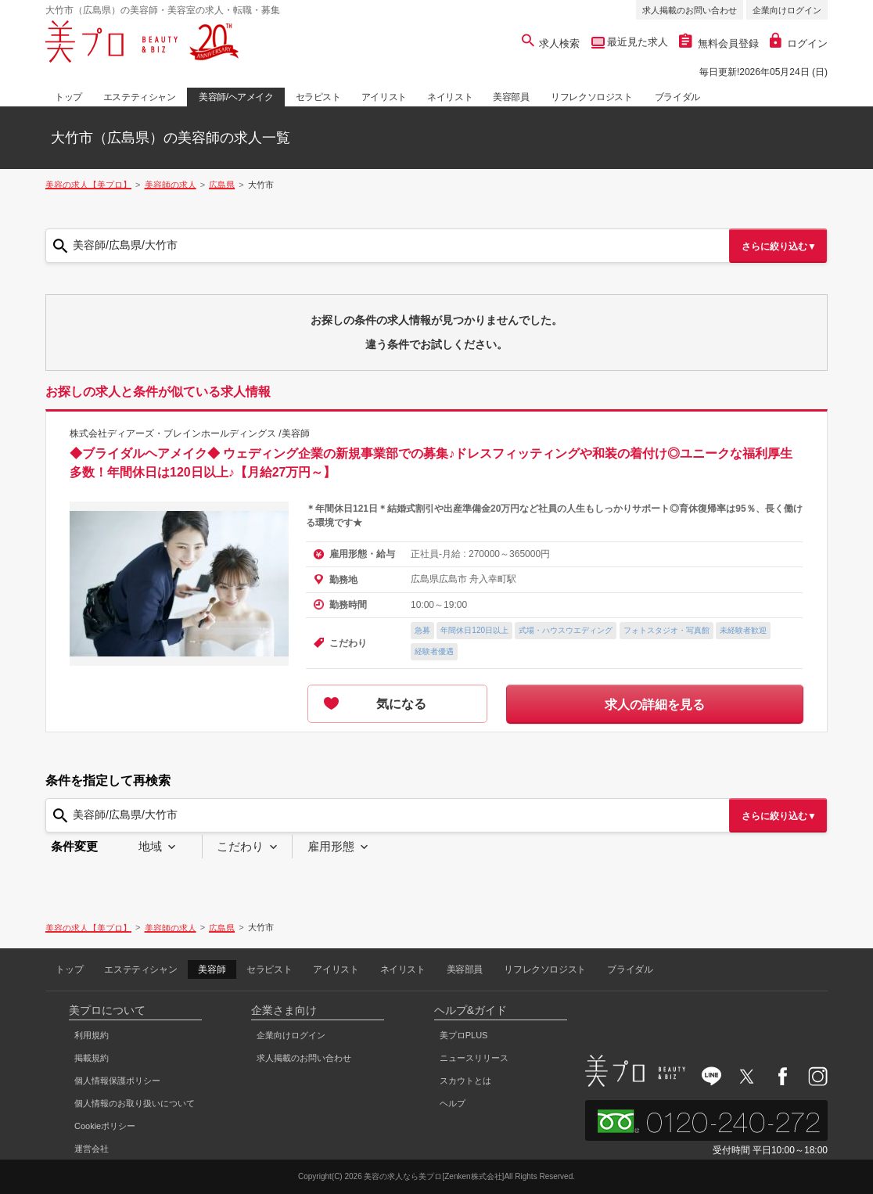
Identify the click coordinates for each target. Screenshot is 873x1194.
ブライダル (677, 97)
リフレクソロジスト (591, 97)
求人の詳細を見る (655, 704)
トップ (68, 97)
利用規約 (91, 1035)
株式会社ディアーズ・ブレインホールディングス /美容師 (190, 433)
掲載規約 (91, 1058)
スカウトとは (465, 1080)
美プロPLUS (464, 1035)
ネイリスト (449, 97)
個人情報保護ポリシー (117, 1080)
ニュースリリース (474, 1058)
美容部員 (511, 97)
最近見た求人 (637, 42)
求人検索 (551, 43)
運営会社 (91, 1148)
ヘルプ (452, 1103)
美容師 (211, 969)
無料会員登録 (719, 43)
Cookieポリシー (104, 1126)
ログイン (799, 43)
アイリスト (384, 97)
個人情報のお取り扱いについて (134, 1103)
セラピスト (318, 97)
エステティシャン (139, 97)
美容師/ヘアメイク (236, 97)
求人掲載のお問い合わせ (689, 10)
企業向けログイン (787, 10)
